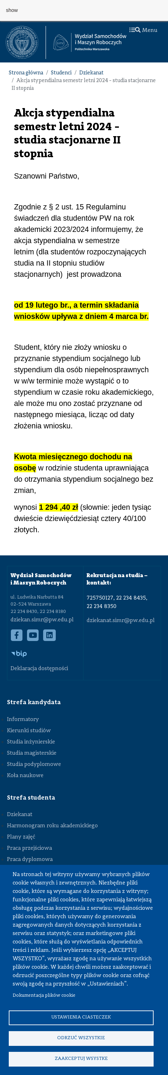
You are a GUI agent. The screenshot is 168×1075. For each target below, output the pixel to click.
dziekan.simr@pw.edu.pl (42, 620)
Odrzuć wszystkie (81, 1038)
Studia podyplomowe (34, 764)
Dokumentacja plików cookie (44, 995)
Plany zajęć (21, 837)
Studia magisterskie (31, 753)
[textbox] (26, 42)
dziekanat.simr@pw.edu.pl (121, 620)
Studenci (61, 73)
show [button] (12, 10)
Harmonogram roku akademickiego (52, 826)
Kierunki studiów (29, 731)
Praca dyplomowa (30, 859)
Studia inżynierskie (31, 742)
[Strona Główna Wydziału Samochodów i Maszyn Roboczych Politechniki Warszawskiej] (89, 42)
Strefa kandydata (34, 702)
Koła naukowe (25, 776)
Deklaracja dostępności (39, 669)
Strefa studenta (31, 798)
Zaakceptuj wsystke (81, 1058)
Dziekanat (91, 73)
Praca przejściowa (29, 848)
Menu (143, 30)
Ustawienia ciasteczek (81, 1017)
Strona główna (26, 73)
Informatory (23, 719)
